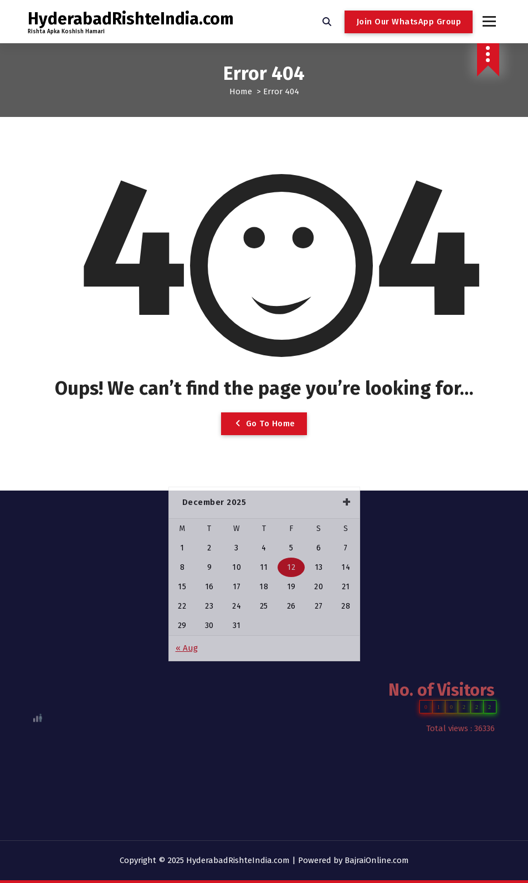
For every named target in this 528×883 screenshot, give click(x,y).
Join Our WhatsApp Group (409, 22)
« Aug (187, 580)
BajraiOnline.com (377, 860)
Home (240, 91)
